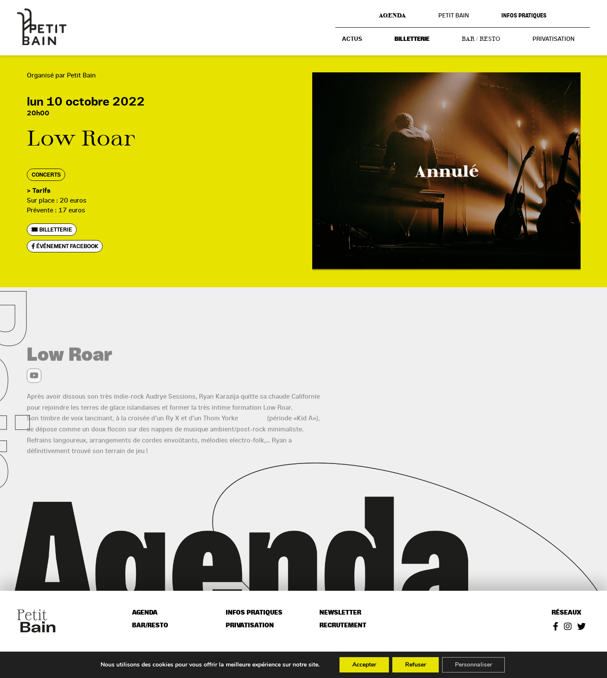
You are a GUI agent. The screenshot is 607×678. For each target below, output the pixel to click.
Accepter (364, 665)
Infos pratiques (524, 15)
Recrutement (342, 625)
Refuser (415, 665)
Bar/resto (150, 625)
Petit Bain (453, 15)
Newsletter (340, 612)
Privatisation (553, 38)
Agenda (392, 15)
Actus (352, 39)
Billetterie (411, 39)
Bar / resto (481, 38)
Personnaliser (473, 665)
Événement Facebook (65, 246)
